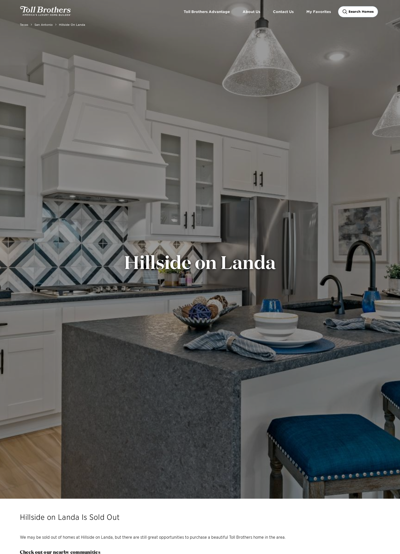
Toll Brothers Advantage (207, 11)
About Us (251, 11)
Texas (24, 24)
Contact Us (283, 11)
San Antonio (43, 24)
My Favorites (318, 11)
